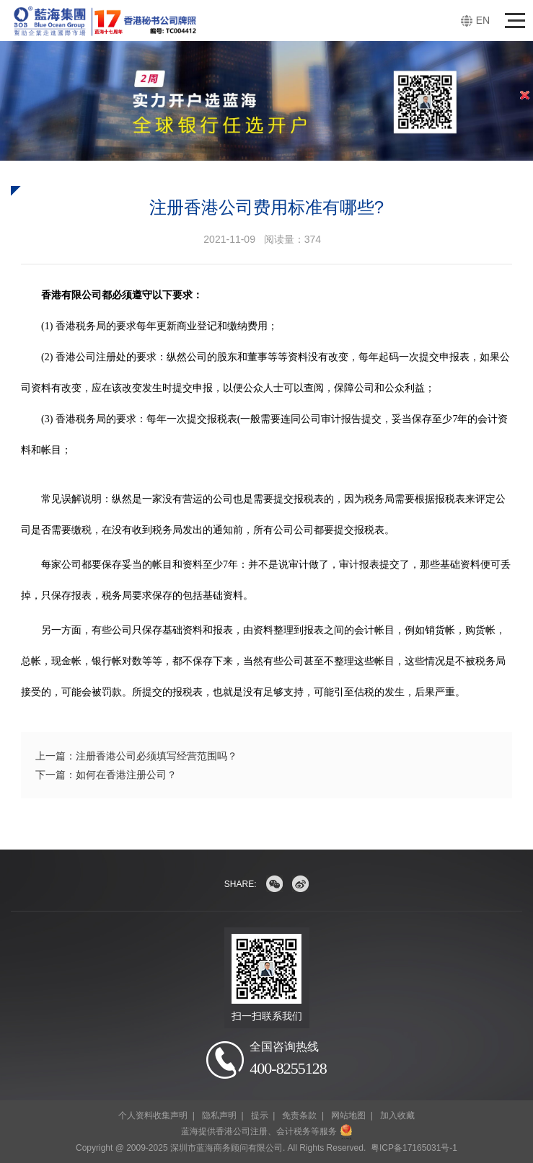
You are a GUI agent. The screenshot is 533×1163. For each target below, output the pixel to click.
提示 (259, 1115)
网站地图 (348, 1115)
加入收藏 (397, 1115)
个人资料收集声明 (153, 1115)
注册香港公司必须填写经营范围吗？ (156, 756)
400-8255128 (288, 1068)
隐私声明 (219, 1115)
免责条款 (299, 1115)
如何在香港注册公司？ (126, 774)
